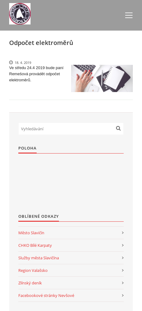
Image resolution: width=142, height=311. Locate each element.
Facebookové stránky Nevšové (46, 295)
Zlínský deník (30, 283)
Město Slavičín (31, 232)
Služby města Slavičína (38, 258)
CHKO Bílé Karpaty (35, 245)
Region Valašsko (33, 270)
